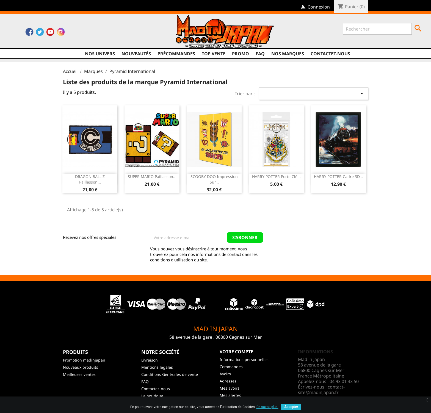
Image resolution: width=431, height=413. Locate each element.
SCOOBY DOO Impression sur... (214, 179)
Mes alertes (230, 395)
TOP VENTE (213, 54)
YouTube (50, 33)
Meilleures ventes (79, 374)
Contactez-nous (330, 54)
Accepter (291, 407)
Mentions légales (157, 367)
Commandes (231, 366)
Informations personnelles (244, 359)
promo (240, 54)
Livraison (149, 360)
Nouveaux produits (80, 367)
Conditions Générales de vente (169, 374)
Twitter (40, 33)
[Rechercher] (377, 29)
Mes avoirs (229, 388)
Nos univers (100, 54)
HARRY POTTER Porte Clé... (276, 176)
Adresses (228, 381)
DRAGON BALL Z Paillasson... (90, 179)
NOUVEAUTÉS (136, 54)
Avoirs (225, 373)
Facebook (29, 33)
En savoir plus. (267, 407)
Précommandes (176, 54)
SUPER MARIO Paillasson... (152, 176)
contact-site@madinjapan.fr (321, 389)
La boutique (152, 395)
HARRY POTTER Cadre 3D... (338, 176)
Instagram (61, 33)
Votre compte (236, 352)
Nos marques (287, 54)
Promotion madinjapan (84, 360)
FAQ (260, 54)
